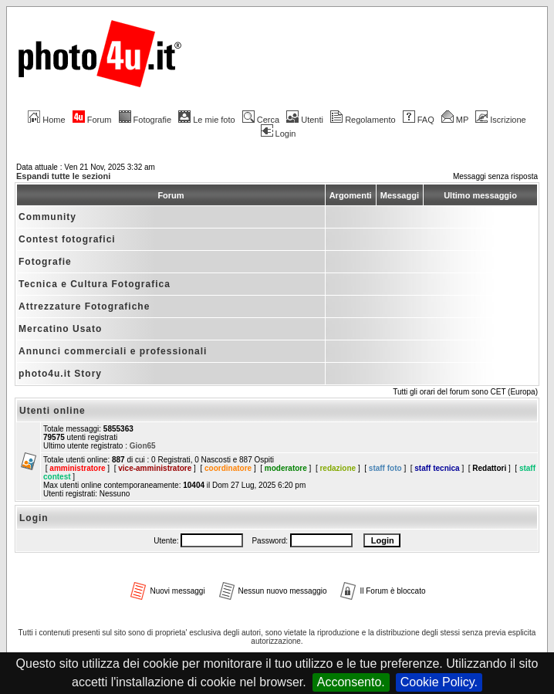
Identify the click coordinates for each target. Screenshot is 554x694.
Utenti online (52, 410)
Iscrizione (500, 119)
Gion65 (143, 446)
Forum (92, 119)
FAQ (418, 119)
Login (278, 133)
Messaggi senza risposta (495, 176)
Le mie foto (206, 119)
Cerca (260, 119)
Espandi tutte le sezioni (63, 176)
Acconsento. (351, 682)
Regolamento (362, 119)
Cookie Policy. (439, 682)
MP (454, 119)
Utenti (304, 119)
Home (46, 119)
